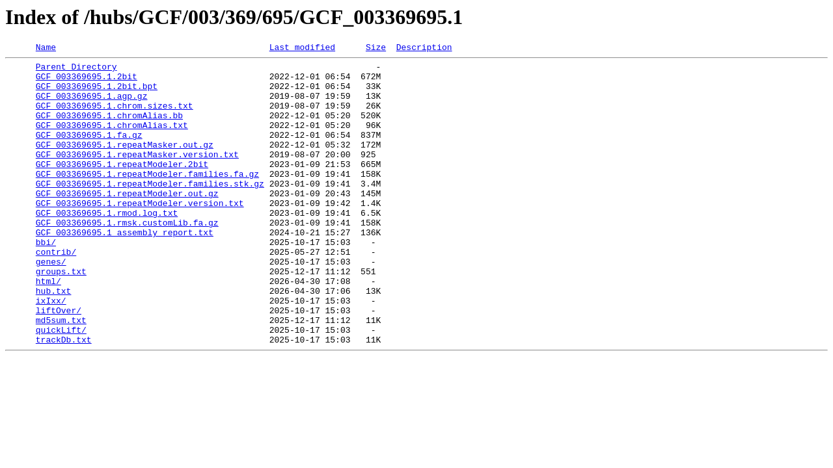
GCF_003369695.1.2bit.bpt (96, 93)
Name (46, 49)
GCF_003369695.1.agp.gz (92, 105)
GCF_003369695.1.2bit (86, 82)
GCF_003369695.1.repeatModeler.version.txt (140, 234)
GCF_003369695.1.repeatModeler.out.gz (127, 222)
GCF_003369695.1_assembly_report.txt (124, 269)
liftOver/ (58, 363)
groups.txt (61, 316)
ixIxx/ (51, 351)
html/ (48, 327)
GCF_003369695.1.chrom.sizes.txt (114, 117)
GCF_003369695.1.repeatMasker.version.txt (137, 175)
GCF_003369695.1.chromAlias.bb (109, 129)
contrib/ (56, 292)
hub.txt (54, 339)
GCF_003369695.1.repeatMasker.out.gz (124, 164)
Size (376, 49)
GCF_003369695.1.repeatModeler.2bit (122, 187)
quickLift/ (61, 386)
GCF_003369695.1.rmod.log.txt (107, 246)
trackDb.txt (64, 398)
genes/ (51, 304)
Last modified (302, 49)
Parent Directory (76, 70)
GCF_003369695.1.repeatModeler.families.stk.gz (150, 210)
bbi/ (46, 281)
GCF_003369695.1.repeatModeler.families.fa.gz (147, 199)
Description (424, 49)
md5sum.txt (61, 374)
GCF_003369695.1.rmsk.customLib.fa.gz (127, 257)
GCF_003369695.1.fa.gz (89, 152)
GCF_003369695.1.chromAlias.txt (112, 140)
